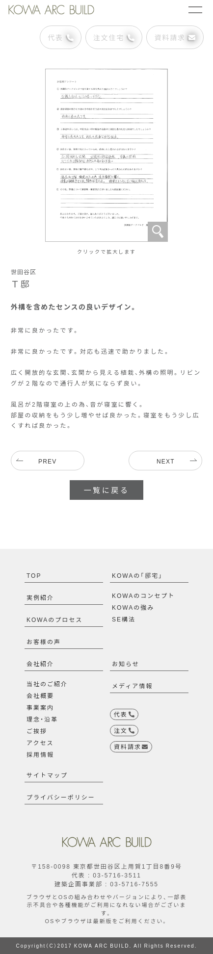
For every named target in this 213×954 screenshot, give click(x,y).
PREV (47, 461)
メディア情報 (132, 685)
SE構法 (123, 619)
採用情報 (40, 754)
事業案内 (40, 707)
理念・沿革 (42, 719)
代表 (61, 37)
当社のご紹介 (47, 684)
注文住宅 (114, 37)
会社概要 (40, 695)
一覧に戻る (106, 490)
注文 (124, 730)
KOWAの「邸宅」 (137, 575)
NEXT (166, 461)
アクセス (40, 743)
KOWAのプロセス (54, 619)
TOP (34, 575)
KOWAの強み (133, 607)
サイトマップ (47, 775)
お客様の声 (44, 641)
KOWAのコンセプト (143, 595)
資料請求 (174, 37)
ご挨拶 (37, 731)
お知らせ (125, 663)
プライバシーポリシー (61, 797)
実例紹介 (40, 597)
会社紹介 (40, 663)
